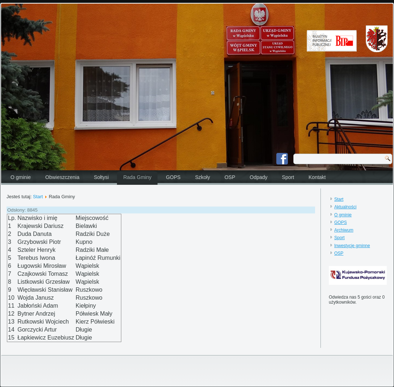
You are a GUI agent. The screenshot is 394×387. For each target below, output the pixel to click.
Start (38, 196)
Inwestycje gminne (352, 245)
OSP (230, 177)
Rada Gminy (137, 177)
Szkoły (202, 177)
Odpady (259, 177)
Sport (288, 177)
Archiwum (343, 230)
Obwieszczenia (62, 177)
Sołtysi (101, 177)
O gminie (21, 177)
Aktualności (345, 206)
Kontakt (317, 177)
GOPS (173, 177)
